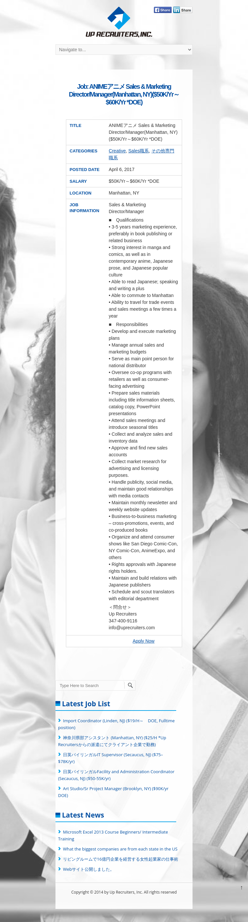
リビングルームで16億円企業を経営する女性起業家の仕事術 (120, 859)
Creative (117, 150)
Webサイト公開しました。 (88, 869)
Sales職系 (138, 150)
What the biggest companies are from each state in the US (120, 849)
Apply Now (144, 641)
